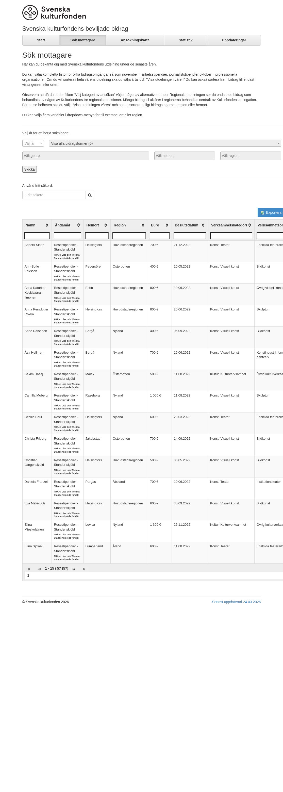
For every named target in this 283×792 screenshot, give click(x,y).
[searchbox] (86, 155)
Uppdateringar (234, 40)
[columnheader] (37, 225)
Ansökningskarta (135, 40)
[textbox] (33, 143)
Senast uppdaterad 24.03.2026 (236, 602)
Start (41, 40)
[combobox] (33, 143)
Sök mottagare (83, 40)
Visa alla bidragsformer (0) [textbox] (72, 143)
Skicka (29, 169)
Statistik (185, 40)
